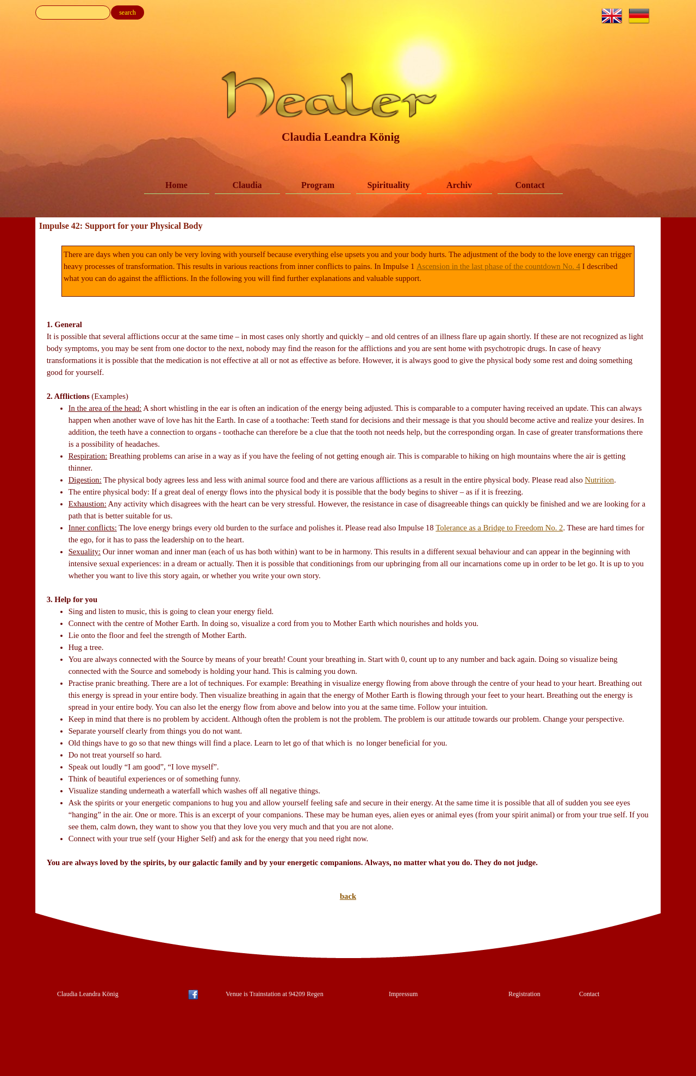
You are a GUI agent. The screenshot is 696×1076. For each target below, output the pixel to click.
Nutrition (599, 480)
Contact (529, 185)
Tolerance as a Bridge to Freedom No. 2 (499, 527)
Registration (524, 994)
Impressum (403, 994)
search (127, 12)
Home (176, 185)
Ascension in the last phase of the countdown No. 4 (498, 266)
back (348, 896)
